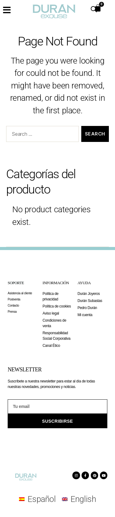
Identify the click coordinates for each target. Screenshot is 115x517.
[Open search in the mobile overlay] (94, 9)
